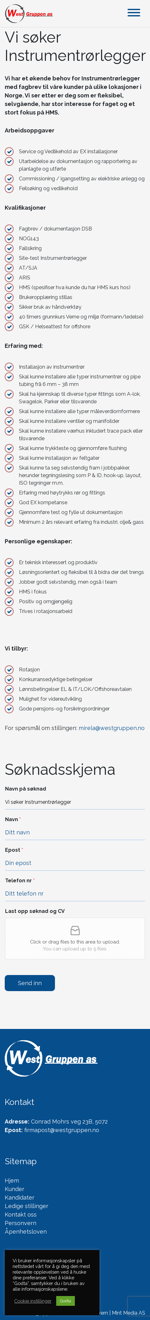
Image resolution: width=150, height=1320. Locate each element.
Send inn (30, 983)
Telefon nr (20, 881)
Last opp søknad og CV (35, 911)
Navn (13, 819)
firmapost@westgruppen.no (61, 1130)
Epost (14, 850)
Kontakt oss (21, 1214)
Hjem (12, 1180)
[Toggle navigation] (134, 13)
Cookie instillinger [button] (32, 1301)
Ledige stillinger (26, 1206)
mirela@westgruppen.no (112, 728)
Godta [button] (65, 1301)
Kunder (14, 1189)
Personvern (20, 1223)
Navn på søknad (25, 789)
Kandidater (19, 1197)
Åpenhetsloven (26, 1231)
